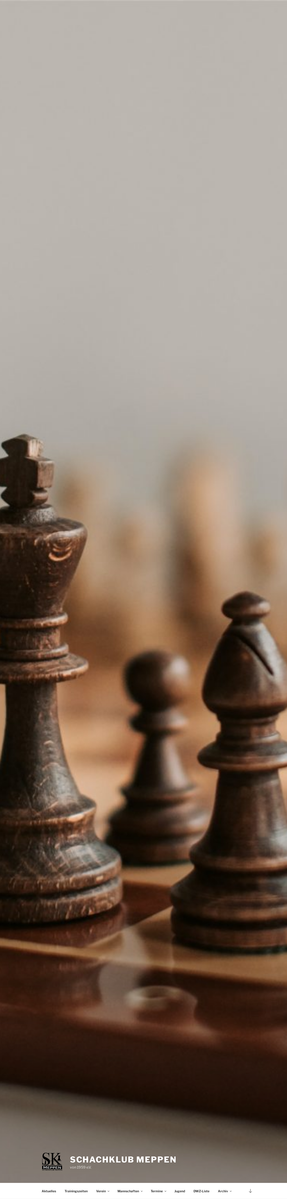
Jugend (179, 1191)
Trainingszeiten (76, 1191)
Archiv (225, 1191)
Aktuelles (49, 1191)
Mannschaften (130, 1191)
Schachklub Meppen (123, 1159)
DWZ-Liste (201, 1191)
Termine (159, 1191)
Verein (103, 1191)
